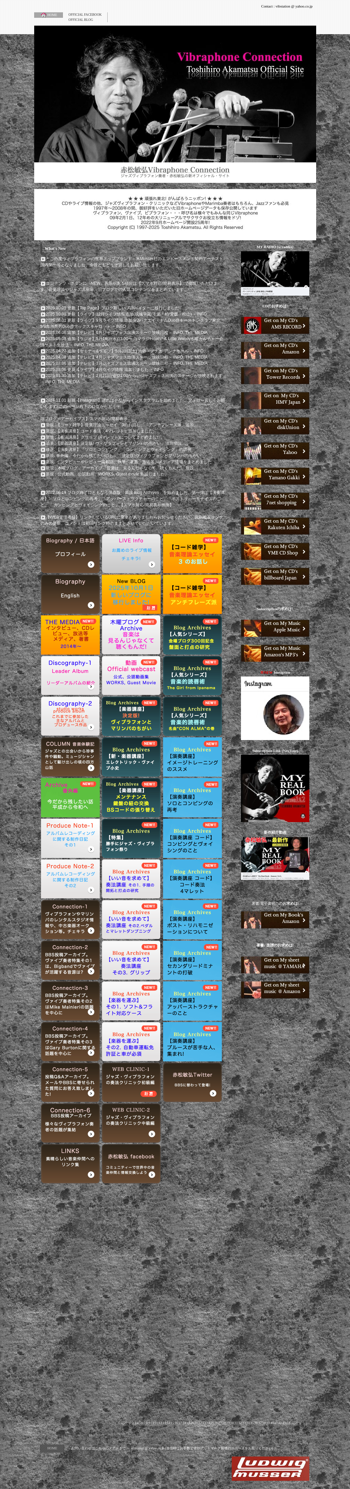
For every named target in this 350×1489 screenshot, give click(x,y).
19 (188, 1423)
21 (196, 1423)
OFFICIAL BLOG (80, 20)
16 (176, 1423)
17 (180, 1423)
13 (164, 1423)
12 (160, 1423)
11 (156, 1423)
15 (172, 1423)
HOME (48, 15)
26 (216, 1423)
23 (204, 1423)
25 (212, 1423)
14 (168, 1423)
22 (200, 1423)
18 (184, 1423)
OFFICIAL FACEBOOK (85, 14)
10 (152, 1423)
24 (208, 1423)
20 (192, 1423)
